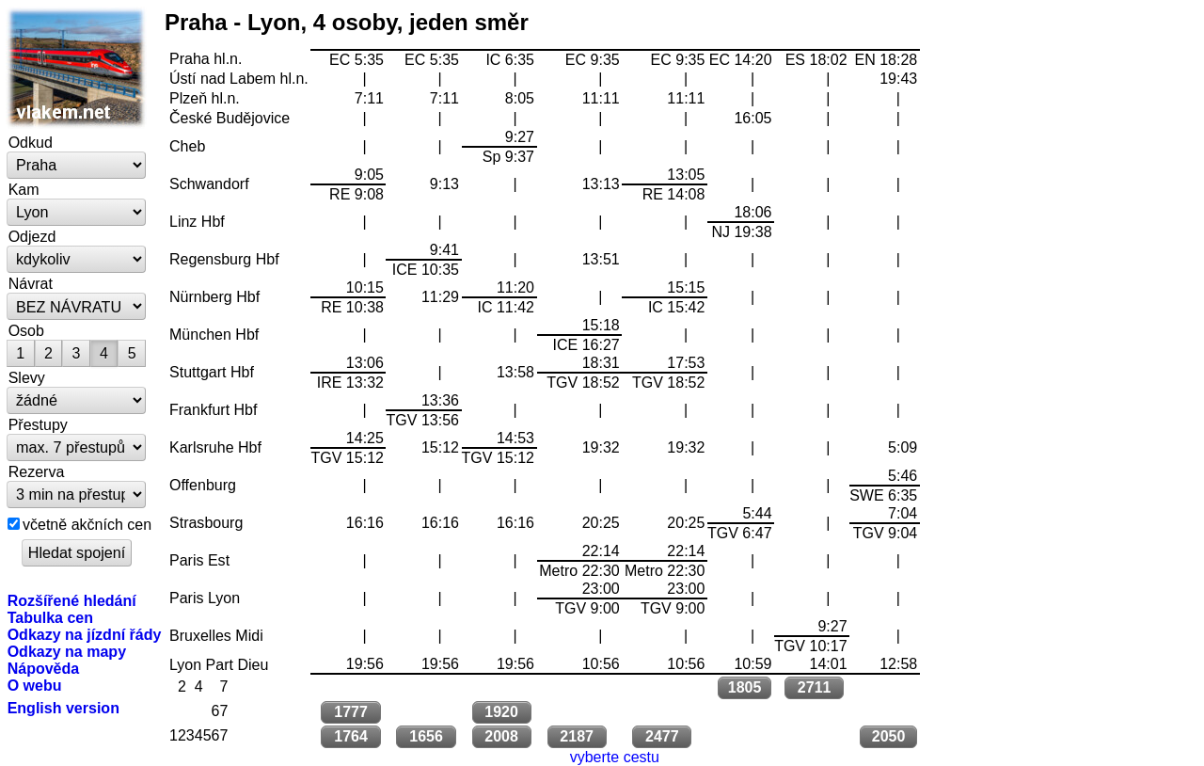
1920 (501, 712)
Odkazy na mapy (67, 651)
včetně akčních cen (87, 524)
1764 (351, 736)
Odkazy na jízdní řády (85, 634)
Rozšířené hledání (72, 600)
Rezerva (36, 471)
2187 (577, 736)
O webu (35, 685)
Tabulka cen (50, 617)
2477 (662, 736)
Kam (24, 189)
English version (63, 707)
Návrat (30, 283)
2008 (501, 736)
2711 (815, 687)
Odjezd (32, 236)
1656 (426, 736)
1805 (745, 687)
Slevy (26, 377)
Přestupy (38, 424)
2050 (889, 736)
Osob (26, 330)
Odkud (30, 142)
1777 (351, 712)
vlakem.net (77, 68)
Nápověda (44, 668)
